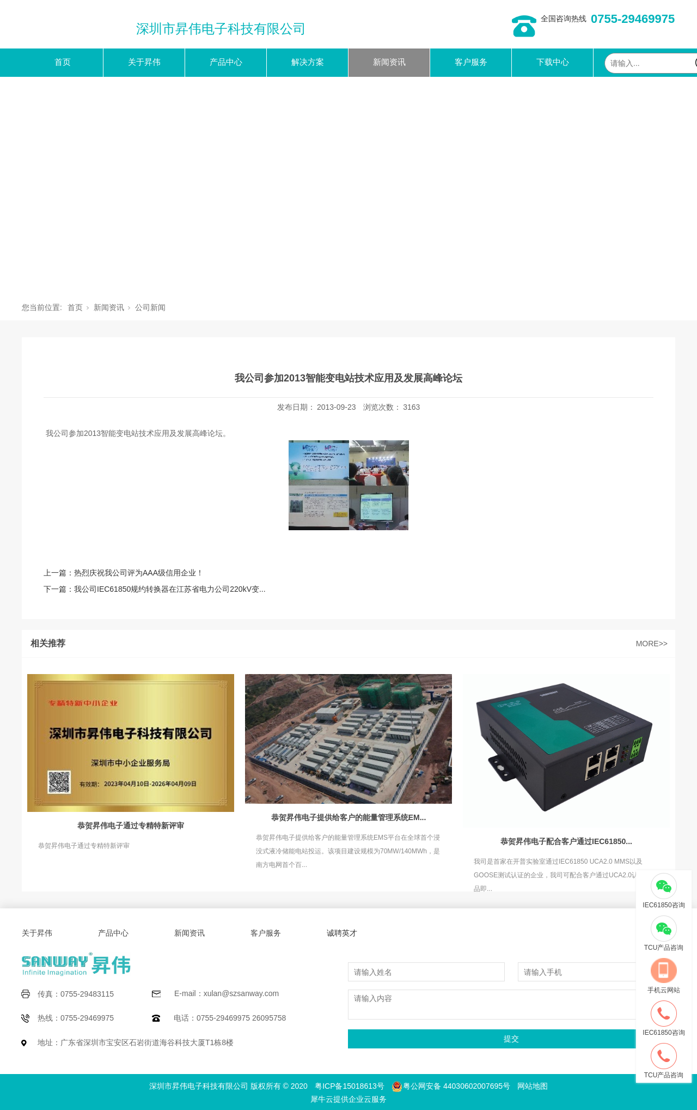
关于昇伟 (144, 61)
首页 (62, 61)
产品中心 (226, 61)
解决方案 (307, 61)
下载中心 (552, 61)
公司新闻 (150, 307)
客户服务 (471, 61)
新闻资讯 (389, 61)
